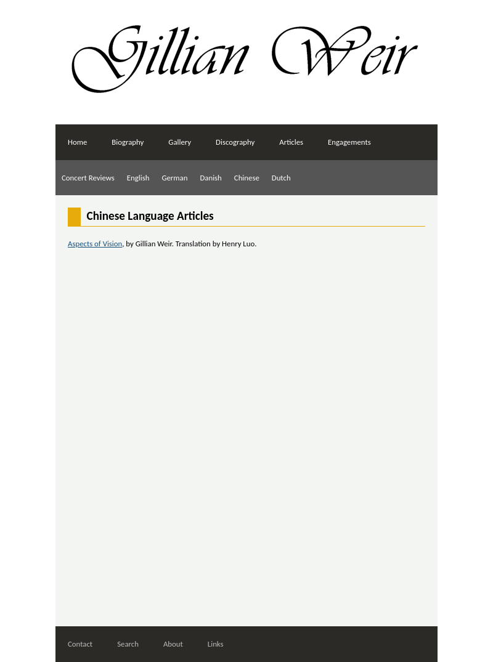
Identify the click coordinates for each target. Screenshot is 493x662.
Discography (235, 142)
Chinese (246, 177)
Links (216, 643)
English (138, 177)
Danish (210, 177)
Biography (128, 142)
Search (128, 643)
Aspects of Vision (95, 243)
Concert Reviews (88, 177)
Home (77, 142)
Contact (80, 643)
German (174, 177)
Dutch (281, 177)
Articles (291, 142)
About (173, 643)
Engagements (349, 142)
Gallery (179, 142)
